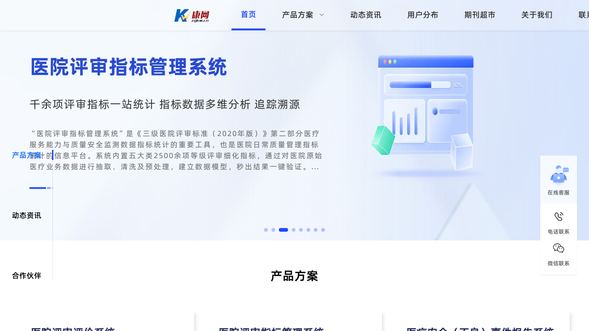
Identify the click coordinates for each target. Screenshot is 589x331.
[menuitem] (303, 15)
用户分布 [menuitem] (423, 14)
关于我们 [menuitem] (537, 14)
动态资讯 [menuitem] (365, 14)
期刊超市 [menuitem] (480, 14)
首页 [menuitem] (248, 14)
